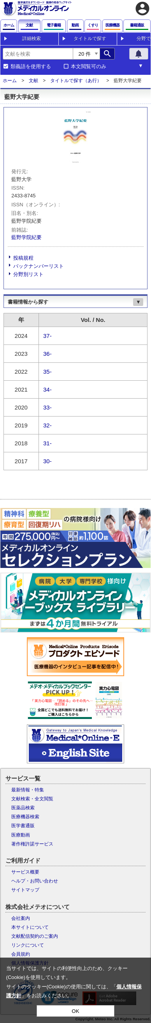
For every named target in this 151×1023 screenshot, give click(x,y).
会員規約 (20, 954)
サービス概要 (25, 872)
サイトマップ (25, 890)
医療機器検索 (25, 816)
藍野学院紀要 (26, 237)
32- (47, 425)
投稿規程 (23, 258)
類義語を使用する (31, 66)
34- (47, 389)
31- (47, 443)
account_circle (142, 8)
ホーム (10, 80)
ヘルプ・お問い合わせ (34, 881)
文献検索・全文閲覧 (32, 799)
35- (47, 371)
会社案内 (20, 918)
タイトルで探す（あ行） (76, 80)
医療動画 (20, 835)
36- (47, 353)
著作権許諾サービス (32, 844)
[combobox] (38, 54)
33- (47, 407)
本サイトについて (30, 927)
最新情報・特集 (27, 790)
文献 (33, 80)
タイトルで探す (90, 38)
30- (47, 461)
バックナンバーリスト (38, 266)
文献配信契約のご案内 (34, 936)
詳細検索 (31, 38)
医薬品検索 (23, 807)
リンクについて (27, 945)
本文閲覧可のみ (88, 66)
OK (75, 1011)
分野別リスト (28, 274)
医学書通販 (23, 825)
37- (47, 335)
